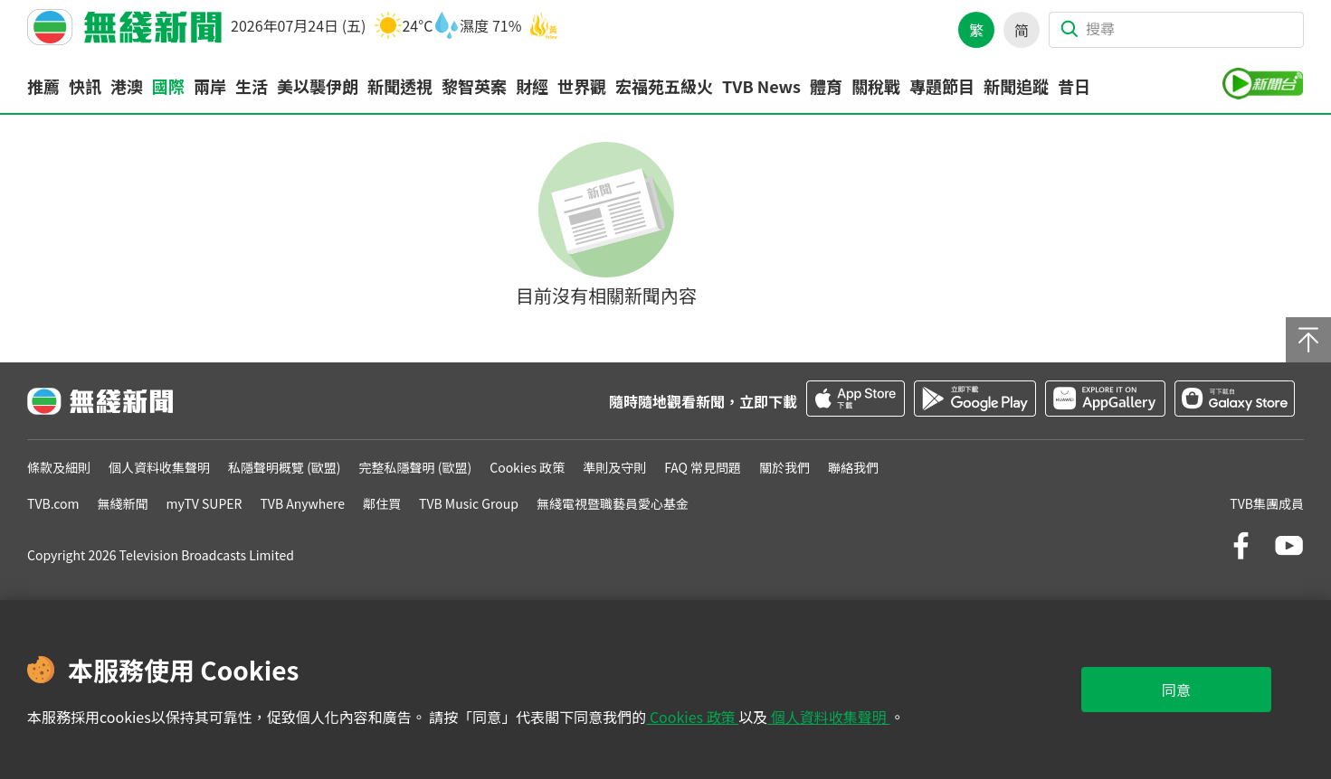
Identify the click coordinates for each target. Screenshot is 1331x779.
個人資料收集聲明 (828, 716)
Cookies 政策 (692, 716)
